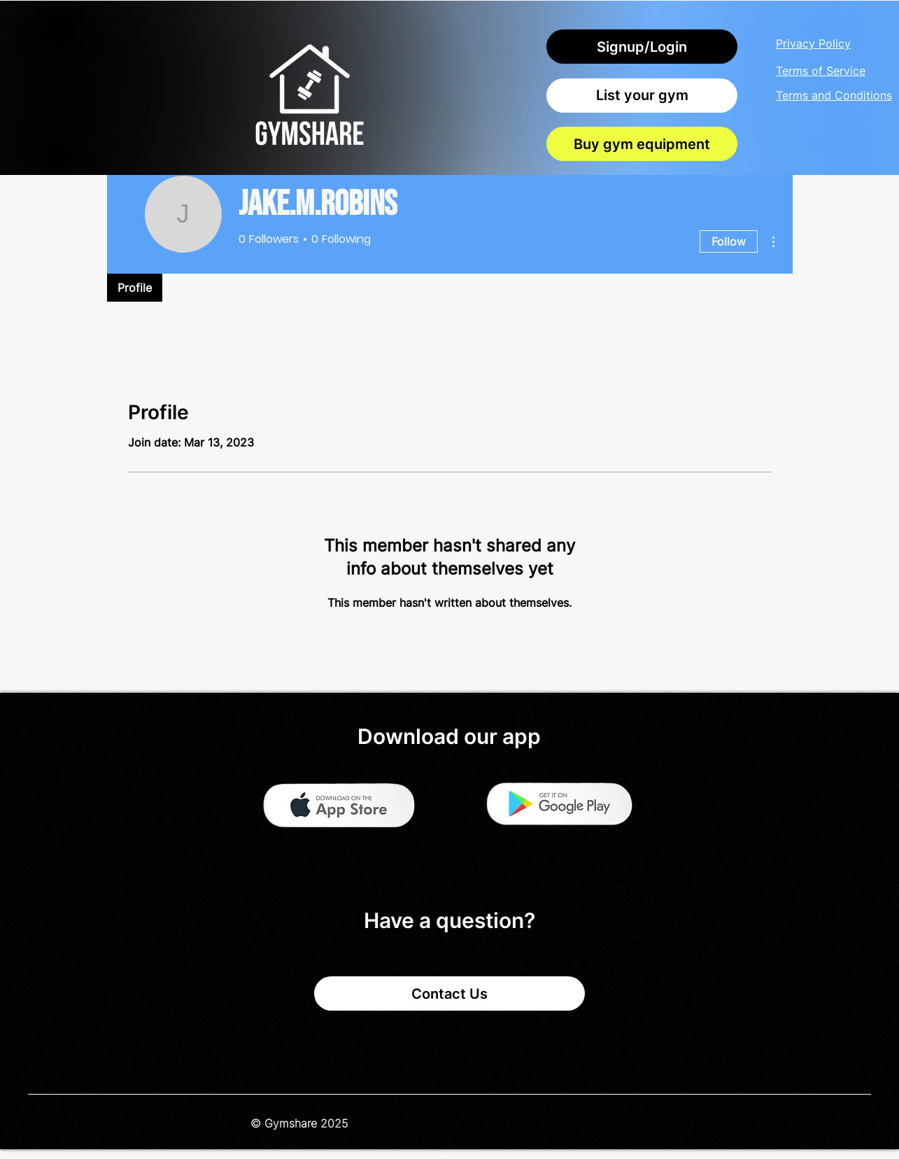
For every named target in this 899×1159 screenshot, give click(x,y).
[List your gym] (641, 95)
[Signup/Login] (641, 46)
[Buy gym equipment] (641, 144)
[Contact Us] (449, 993)
